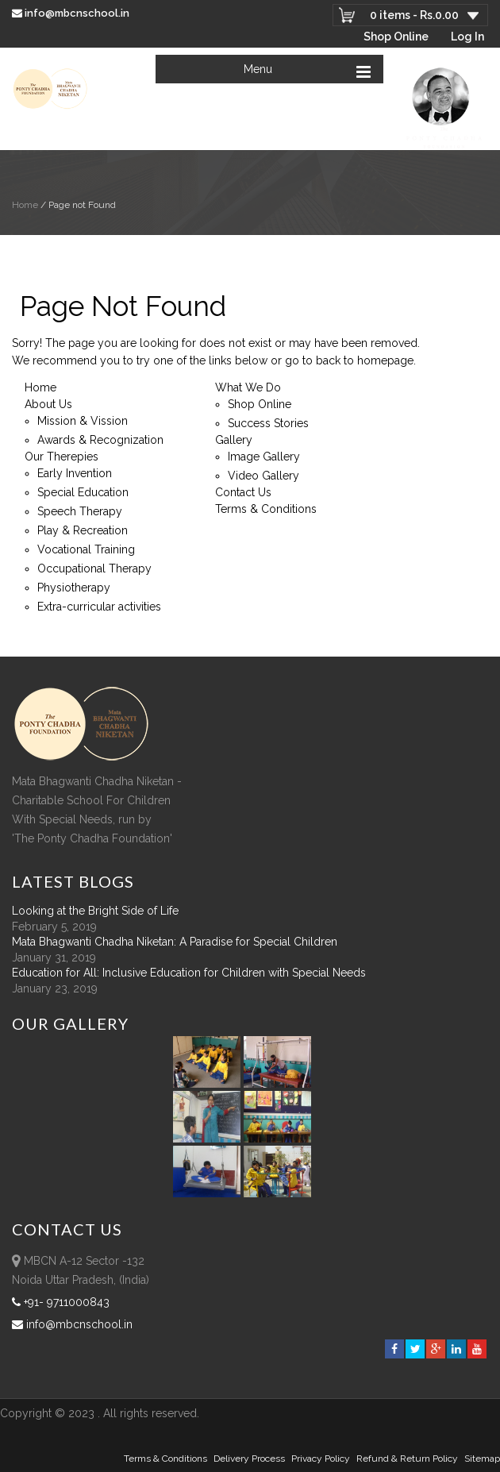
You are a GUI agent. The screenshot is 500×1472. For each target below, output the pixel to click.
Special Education (83, 492)
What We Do (248, 387)
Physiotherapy (73, 587)
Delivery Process (249, 1458)
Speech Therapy (79, 511)
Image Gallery (264, 456)
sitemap (482, 1458)
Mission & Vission (82, 420)
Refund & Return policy (407, 1458)
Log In (467, 36)
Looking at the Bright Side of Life (95, 910)
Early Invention (74, 473)
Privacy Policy (320, 1458)
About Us (48, 404)
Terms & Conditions (266, 509)
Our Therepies (61, 456)
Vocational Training (86, 549)
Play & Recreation (82, 530)
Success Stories (268, 423)
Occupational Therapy (94, 568)
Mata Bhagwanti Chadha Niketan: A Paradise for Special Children (174, 941)
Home (25, 204)
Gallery (233, 440)
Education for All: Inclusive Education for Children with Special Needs (189, 972)
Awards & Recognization (100, 440)
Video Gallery (263, 475)
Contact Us (243, 492)
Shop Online (396, 36)
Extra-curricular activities (99, 606)
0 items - (414, 15)
